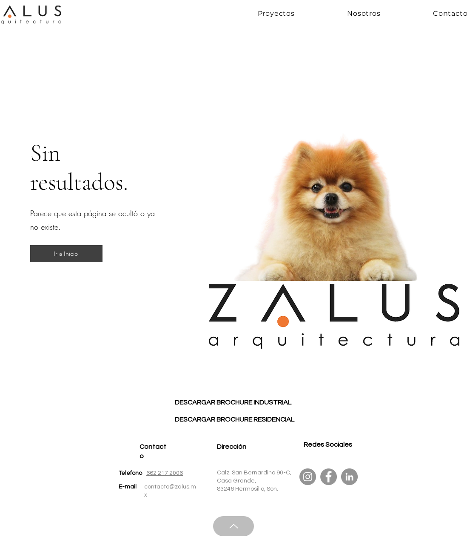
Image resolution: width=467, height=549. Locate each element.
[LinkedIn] (349, 476)
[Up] (233, 526)
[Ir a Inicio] (66, 253)
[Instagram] (307, 476)
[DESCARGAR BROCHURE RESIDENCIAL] (235, 419)
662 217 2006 (164, 473)
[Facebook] (328, 476)
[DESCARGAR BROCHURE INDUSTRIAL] (233, 402)
